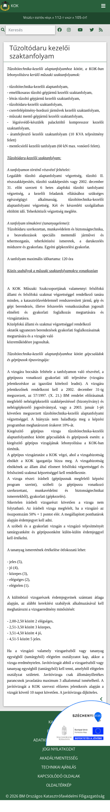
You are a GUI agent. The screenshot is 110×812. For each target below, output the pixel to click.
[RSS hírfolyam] (100, 30)
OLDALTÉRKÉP (58, 785)
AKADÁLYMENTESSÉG (59, 758)
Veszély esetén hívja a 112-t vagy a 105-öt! (55, 17)
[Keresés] (30, 29)
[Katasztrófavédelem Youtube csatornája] (80, 30)
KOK (9, 6)
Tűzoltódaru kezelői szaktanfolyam (39, 51)
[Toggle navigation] (103, 6)
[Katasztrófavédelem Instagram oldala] (68, 30)
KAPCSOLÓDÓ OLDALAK (59, 776)
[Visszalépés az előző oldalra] (101, 699)
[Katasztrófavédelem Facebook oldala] (59, 30)
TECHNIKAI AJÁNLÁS (58, 767)
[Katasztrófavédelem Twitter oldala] (91, 30)
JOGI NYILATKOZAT (59, 749)
